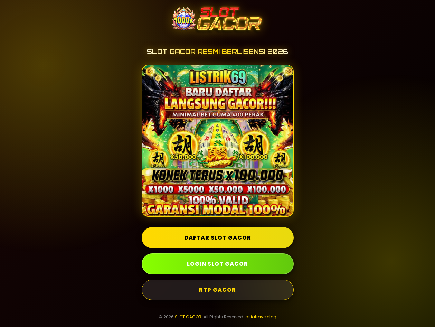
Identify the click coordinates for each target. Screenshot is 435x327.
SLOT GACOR (188, 317)
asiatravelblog (260, 317)
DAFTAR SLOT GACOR (217, 238)
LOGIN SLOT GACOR (217, 264)
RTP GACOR (217, 290)
